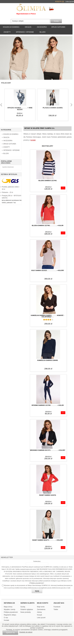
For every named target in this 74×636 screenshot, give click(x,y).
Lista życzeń (41, 617)
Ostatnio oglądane (26, 609)
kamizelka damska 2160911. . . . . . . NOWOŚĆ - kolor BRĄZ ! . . (47, 316)
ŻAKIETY (7, 32)
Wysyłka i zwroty (9, 609)
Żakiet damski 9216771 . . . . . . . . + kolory (47, 540)
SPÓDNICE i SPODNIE (25, 32)
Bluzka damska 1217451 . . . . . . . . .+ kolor (47, 225)
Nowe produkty (25, 612)
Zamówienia (41, 609)
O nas (6, 617)
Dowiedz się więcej (25, 632)
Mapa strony (8, 607)
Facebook (57, 607)
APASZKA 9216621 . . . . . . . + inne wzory (19, 108)
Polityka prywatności (37, 583)
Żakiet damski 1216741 (47, 495)
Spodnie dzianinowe (8, 167)
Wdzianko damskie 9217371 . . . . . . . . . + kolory (47, 450)
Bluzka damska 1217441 (47, 180)
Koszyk (39, 615)
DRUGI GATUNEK (58, 27)
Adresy (39, 612)
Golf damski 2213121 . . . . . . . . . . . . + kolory (47, 270)
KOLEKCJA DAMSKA (11, 27)
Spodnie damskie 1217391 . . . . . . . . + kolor (48, 405)
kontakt (33, 140)
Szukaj (22, 607)
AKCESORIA (42, 27)
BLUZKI (43, 32)
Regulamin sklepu (10, 615)
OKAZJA (28, 27)
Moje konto (41, 607)
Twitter (56, 609)
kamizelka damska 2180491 (47, 360)
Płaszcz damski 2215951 (53, 108)
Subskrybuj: (37, 561)
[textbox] (30, 21)
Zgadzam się (10, 633)
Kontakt (6, 620)
